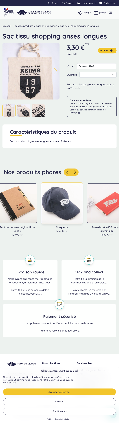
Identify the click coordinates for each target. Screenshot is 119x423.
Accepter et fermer (59, 394)
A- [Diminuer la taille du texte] (49, 3)
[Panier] (100, 12)
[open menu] (111, 12)
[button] (56, 71)
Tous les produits (23, 25)
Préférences (59, 414)
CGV (37, 298)
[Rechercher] (107, 3)
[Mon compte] (85, 12)
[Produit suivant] (75, 177)
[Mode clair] (86, 3)
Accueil (6, 25)
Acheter (106, 50)
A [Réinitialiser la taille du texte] (52, 3)
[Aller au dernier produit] (67, 177)
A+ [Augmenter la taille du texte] (56, 3)
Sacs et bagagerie (46, 25)
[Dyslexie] (68, 3)
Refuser (59, 404)
